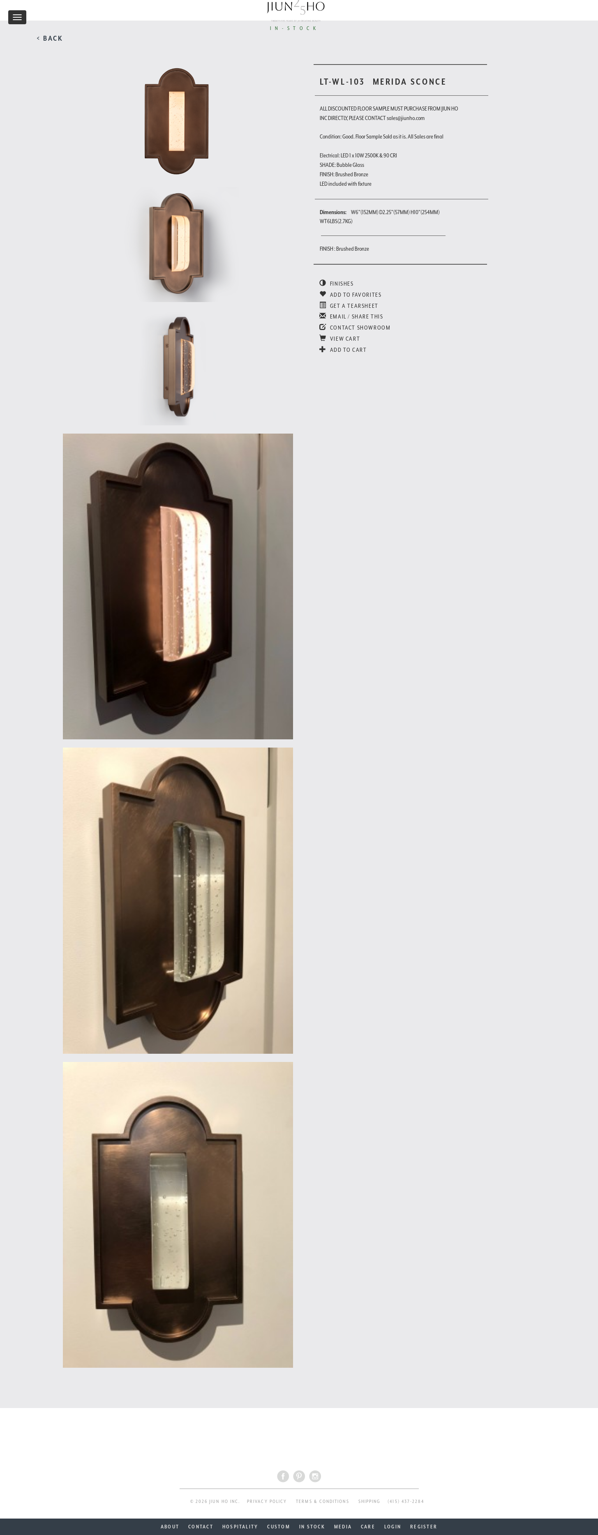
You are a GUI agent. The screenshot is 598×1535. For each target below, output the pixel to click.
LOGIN (392, 1527)
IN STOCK (312, 1527)
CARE (368, 1527)
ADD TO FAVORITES (350, 294)
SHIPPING (369, 1501)
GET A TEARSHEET (349, 305)
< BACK (50, 38)
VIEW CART (339, 338)
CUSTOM (278, 1527)
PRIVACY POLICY (267, 1501)
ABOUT (170, 1527)
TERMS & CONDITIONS (322, 1501)
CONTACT (200, 1527)
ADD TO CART (343, 349)
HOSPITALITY (240, 1527)
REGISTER (423, 1527)
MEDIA (343, 1527)
